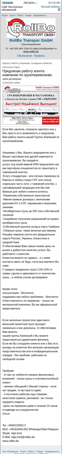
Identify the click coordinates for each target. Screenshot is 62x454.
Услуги (12, 15)
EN (50, 2)
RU (58, 2)
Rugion (5, 15)
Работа (20, 15)
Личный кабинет (51, 8)
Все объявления (10, 451)
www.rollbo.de (31, 51)
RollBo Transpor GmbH (31, 40)
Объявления (24, 55)
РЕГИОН (30, 3)
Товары (28, 15)
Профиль (39, 55)
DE (54, 2)
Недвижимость (40, 15)
